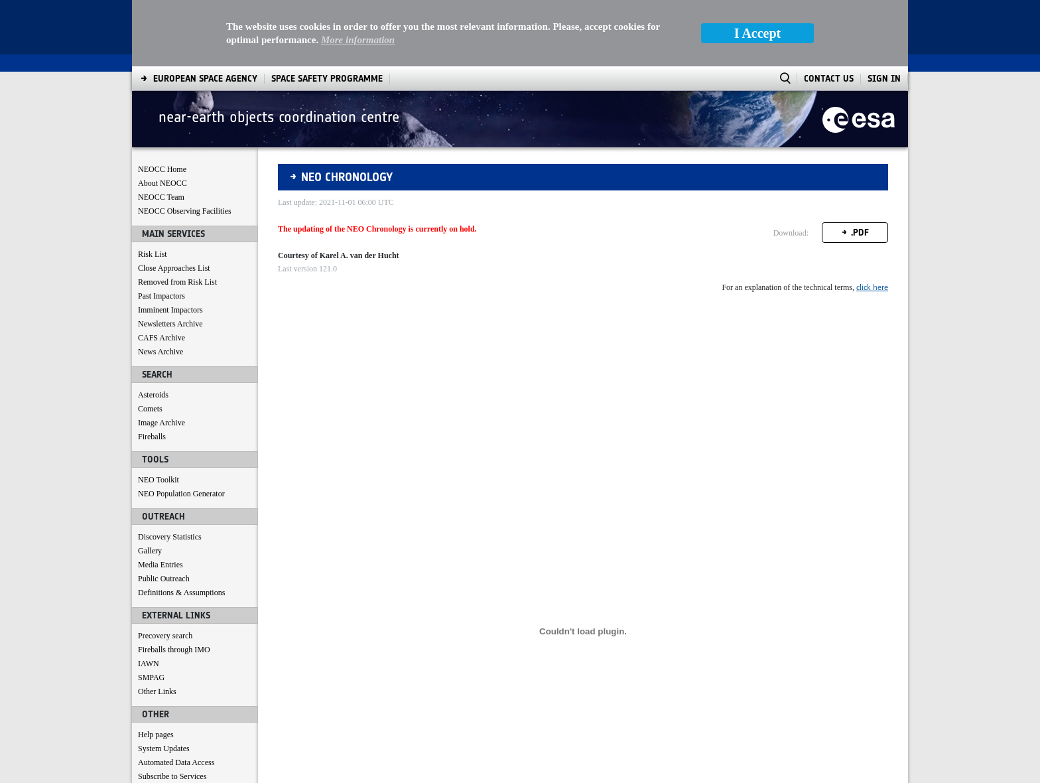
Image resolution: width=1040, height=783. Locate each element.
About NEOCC (162, 116)
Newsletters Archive (170, 257)
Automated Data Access (176, 696)
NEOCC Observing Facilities (184, 144)
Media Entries (160, 498)
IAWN (148, 597)
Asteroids (153, 328)
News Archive (160, 285)
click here (872, 221)
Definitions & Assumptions (181, 526)
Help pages (156, 668)
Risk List (152, 187)
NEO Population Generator (181, 427)
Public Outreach (164, 512)
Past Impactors (161, 229)
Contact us (155, 724)
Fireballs (152, 370)
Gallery (150, 484)
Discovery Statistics (170, 470)
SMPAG (151, 611)
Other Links (157, 625)
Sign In (884, 12)
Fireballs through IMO (174, 583)
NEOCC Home (162, 102)
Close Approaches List (174, 201)
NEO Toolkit (158, 413)
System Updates (164, 682)
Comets (150, 342)
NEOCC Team (161, 130)
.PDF (860, 166)
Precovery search (165, 569)
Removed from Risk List (177, 215)
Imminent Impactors (170, 243)
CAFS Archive (161, 271)
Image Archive (161, 356)
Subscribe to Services (172, 710)
